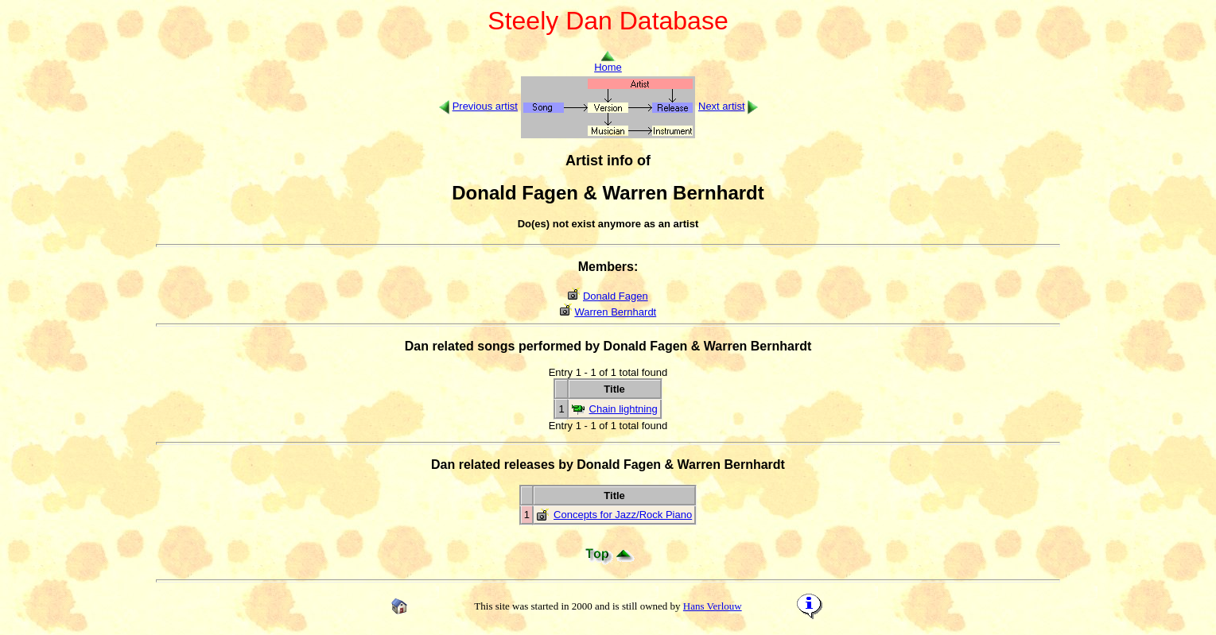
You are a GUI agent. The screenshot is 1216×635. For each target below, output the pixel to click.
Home (608, 62)
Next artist (721, 106)
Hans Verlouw (712, 606)
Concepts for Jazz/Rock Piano (623, 515)
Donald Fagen (615, 296)
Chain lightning (623, 409)
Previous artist (485, 106)
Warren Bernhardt (615, 312)
